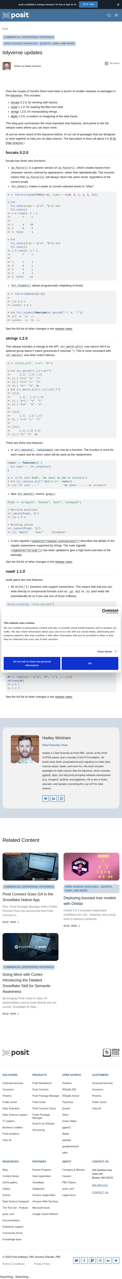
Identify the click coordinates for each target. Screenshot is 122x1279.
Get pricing (38, 1130)
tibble (14, 116)
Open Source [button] (71, 1075)
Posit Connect (40, 1089)
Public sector (10, 1102)
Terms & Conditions (14, 1264)
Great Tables (69, 1121)
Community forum (13, 1233)
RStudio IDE (69, 1089)
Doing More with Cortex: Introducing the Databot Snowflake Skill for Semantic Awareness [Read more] (27, 983)
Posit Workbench (42, 1083)
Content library (11, 1176)
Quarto (66, 1108)
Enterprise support (13, 1226)
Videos (6, 1188)
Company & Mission (73, 1169)
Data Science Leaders (15, 1114)
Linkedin (108, 1260)
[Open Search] (109, 15)
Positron (67, 1083)
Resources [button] (11, 1161)
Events (6, 1195)
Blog (5, 29)
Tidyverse (67, 1102)
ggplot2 (66, 1127)
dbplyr (65, 1133)
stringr (15, 111)
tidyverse (16, 95)
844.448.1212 (100, 1185)
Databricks (38, 1188)
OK (90, 663)
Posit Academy (11, 1133)
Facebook (84, 1260)
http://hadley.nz (61, 798)
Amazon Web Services (45, 1201)
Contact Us (100, 1161)
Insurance (8, 1089)
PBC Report (69, 1182)
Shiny (65, 1114)
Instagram (100, 1260)
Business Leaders (13, 1127)
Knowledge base (12, 1239)
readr (14, 107)
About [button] (66, 1161)
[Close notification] (118, 4)
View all (7, 1140)
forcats (15, 102)
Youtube (76, 1260)
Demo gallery (10, 1182)
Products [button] (39, 1075)
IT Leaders (9, 1121)
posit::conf (8, 1214)
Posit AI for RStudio (43, 1123)
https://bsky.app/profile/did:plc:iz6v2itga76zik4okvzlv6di (45, 798)
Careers (66, 1176)
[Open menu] (116, 15)
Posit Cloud (38, 1102)
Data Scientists (11, 1108)
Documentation (11, 1220)
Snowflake (38, 1182)
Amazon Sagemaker (43, 1195)
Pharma (7, 1095)
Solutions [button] (10, 1075)
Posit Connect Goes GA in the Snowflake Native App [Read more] (28, 897)
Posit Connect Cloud (44, 1108)
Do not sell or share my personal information (32, 663)
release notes (63, 328)
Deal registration (41, 1176)
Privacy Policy (42, 1264)
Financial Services (13, 1083)
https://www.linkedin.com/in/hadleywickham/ (53, 798)
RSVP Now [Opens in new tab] (88, 4)
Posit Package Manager (45, 1095)
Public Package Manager (41, 1116)
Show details (105, 651)
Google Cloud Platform (45, 1214)
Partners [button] (39, 1161)
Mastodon (92, 1260)
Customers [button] (100, 1075)
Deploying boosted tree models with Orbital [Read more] (90, 901)
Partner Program (41, 1169)
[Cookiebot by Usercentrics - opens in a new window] (104, 611)
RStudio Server (71, 1095)
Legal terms (69, 1195)
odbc (65, 1152)
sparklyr (66, 1140)
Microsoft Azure (41, 1207)
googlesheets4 (70, 1146)
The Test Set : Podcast (15, 1207)
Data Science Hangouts (16, 1201)
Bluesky (116, 1260)
